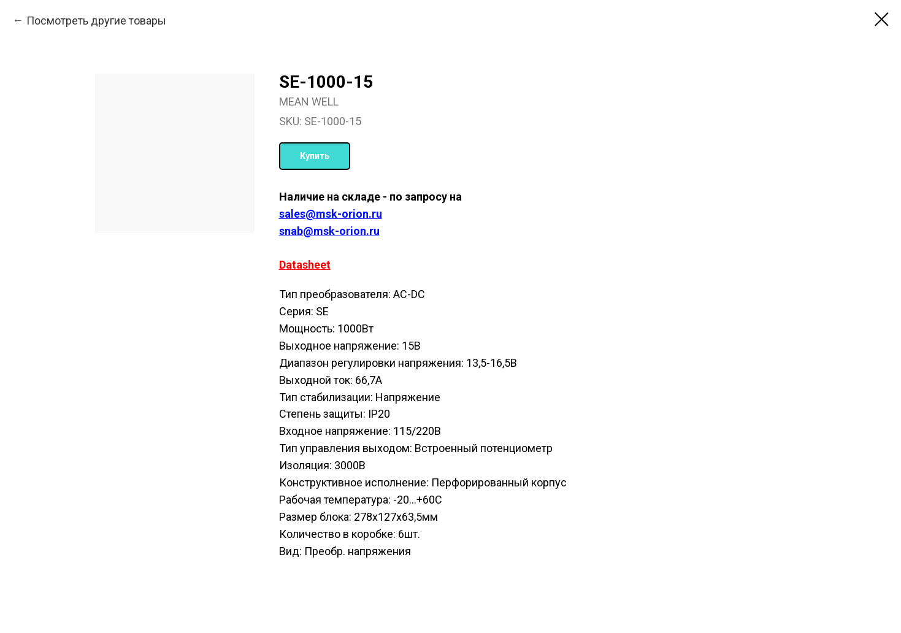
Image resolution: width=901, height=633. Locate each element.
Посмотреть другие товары (96, 20)
